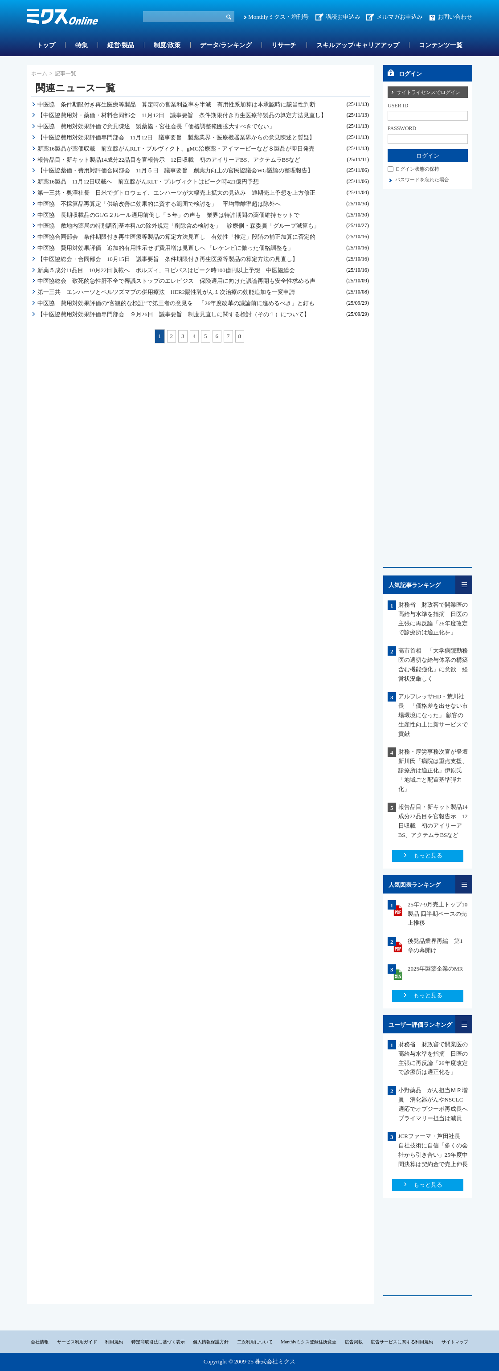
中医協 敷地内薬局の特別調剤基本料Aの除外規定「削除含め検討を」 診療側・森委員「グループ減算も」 (178, 225)
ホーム (39, 73)
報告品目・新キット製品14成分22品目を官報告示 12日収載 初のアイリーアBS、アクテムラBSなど (169, 159)
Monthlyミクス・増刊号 (278, 16)
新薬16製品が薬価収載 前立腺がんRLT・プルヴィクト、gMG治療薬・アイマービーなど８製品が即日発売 (176, 148)
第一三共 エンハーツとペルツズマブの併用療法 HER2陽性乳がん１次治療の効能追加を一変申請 (166, 292)
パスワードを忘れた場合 (422, 179)
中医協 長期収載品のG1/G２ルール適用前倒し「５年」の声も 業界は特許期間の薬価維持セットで (168, 215)
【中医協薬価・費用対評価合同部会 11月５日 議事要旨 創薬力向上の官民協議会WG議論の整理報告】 (175, 170)
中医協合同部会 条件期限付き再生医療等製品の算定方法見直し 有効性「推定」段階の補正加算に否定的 (176, 236)
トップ (46, 45)
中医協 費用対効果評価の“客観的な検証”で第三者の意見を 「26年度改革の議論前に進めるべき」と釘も (176, 303)
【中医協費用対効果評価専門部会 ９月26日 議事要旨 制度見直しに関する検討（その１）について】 (173, 314)
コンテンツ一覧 (440, 45)
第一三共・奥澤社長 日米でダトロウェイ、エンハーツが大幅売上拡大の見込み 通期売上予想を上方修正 (176, 192)
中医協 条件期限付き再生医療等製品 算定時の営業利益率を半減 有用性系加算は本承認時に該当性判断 (176, 104)
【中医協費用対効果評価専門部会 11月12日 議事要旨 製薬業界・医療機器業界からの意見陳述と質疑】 (176, 137)
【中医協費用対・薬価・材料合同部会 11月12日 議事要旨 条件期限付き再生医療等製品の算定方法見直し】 (182, 115)
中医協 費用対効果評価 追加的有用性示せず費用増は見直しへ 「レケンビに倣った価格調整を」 (165, 248)
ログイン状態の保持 (417, 168)
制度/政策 (167, 45)
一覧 (463, 584)
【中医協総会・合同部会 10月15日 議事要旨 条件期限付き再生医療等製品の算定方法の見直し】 (167, 259)
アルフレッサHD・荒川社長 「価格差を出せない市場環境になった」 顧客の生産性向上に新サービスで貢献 (433, 715)
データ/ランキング (226, 45)
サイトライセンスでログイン (428, 92)
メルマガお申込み (399, 16)
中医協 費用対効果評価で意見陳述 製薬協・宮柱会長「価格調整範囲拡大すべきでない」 (156, 126)
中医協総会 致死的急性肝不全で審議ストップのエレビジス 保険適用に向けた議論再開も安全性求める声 (176, 280)
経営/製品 (120, 45)
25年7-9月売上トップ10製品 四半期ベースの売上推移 (437, 913)
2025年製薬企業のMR (435, 968)
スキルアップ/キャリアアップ (357, 45)
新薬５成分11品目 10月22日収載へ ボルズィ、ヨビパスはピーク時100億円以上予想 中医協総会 (166, 270)
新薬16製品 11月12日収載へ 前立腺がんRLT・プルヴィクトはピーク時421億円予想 (148, 181)
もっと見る (427, 855)
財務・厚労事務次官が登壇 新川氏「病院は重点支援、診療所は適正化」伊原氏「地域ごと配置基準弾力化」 (433, 770)
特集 (81, 45)
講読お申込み (343, 16)
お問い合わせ (455, 16)
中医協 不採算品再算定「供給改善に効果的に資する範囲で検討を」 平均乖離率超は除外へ (159, 203)
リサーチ (283, 45)
